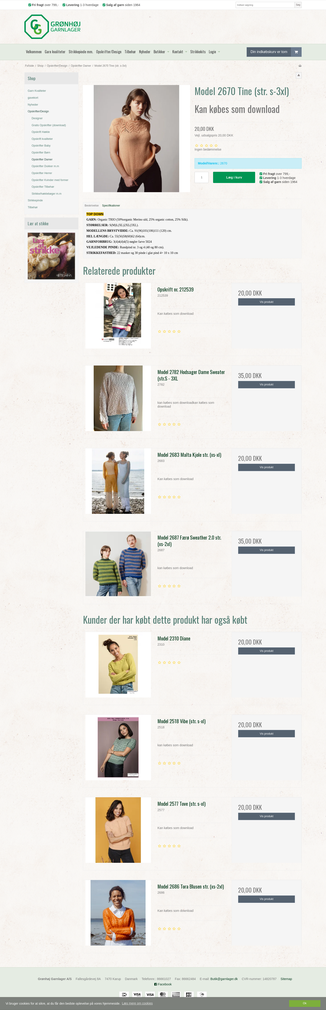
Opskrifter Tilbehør (43, 186)
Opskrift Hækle (41, 132)
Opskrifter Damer (42, 159)
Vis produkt (266, 302)
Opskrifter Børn (41, 152)
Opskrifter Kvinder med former (50, 180)
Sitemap (286, 979)
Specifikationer (111, 205)
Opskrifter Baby (41, 145)
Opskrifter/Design (38, 111)
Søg (298, 4)
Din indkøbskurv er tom (275, 52)
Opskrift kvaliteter (42, 138)
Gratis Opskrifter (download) (49, 125)
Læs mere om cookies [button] (137, 1003)
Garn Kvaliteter (37, 90)
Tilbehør (33, 207)
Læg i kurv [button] (234, 177)
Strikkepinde (35, 200)
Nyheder (33, 104)
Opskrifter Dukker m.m (45, 166)
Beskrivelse (92, 205)
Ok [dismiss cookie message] (305, 1003)
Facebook (162, 984)
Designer (37, 118)
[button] (299, 75)
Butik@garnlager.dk (224, 979)
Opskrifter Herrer (42, 173)
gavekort (33, 97)
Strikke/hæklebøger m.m (46, 193)
